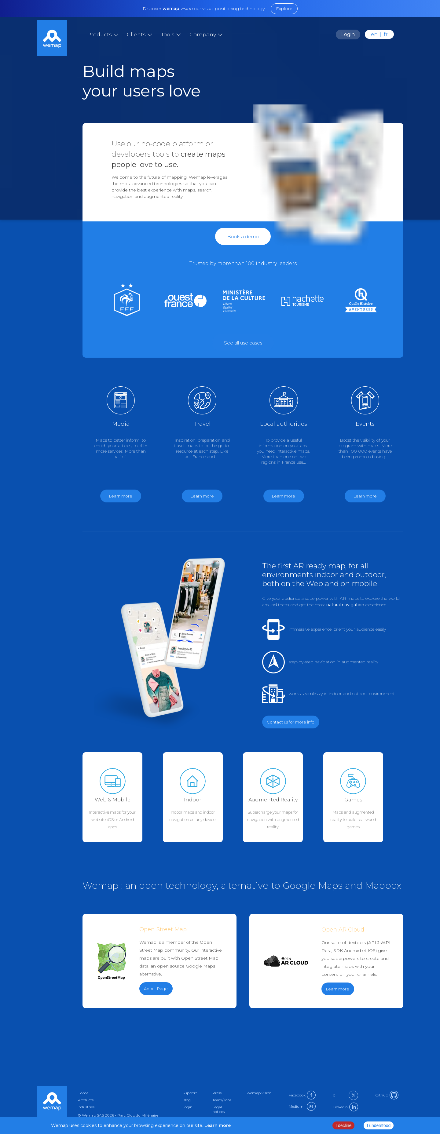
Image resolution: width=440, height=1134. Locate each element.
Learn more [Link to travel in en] (202, 496)
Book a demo (243, 236)
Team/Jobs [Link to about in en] (221, 1100)
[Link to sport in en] (126, 301)
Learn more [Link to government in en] (283, 496)
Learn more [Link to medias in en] (120, 496)
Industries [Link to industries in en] (86, 1107)
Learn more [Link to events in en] (365, 496)
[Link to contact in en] (243, 236)
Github (386, 1095)
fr (386, 34)
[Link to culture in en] (301, 301)
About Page (156, 988)
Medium (302, 1106)
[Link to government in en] (243, 300)
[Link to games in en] (360, 300)
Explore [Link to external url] (284, 8)
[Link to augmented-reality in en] (283, 797)
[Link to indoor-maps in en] (203, 797)
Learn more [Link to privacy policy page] (217, 1125)
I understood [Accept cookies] (379, 1125)
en (374, 34)
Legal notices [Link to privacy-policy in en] (218, 1109)
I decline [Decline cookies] (343, 1125)
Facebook (302, 1095)
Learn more (337, 988)
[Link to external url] (243, 342)
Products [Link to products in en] (86, 1100)
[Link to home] (52, 38)
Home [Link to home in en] (83, 1093)
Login (348, 34)
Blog (186, 1100)
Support (189, 1093)
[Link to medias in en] (184, 300)
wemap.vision (259, 1093)
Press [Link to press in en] (217, 1093)
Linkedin (345, 1107)
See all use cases (243, 343)
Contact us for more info (290, 722)
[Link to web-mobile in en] (122, 797)
